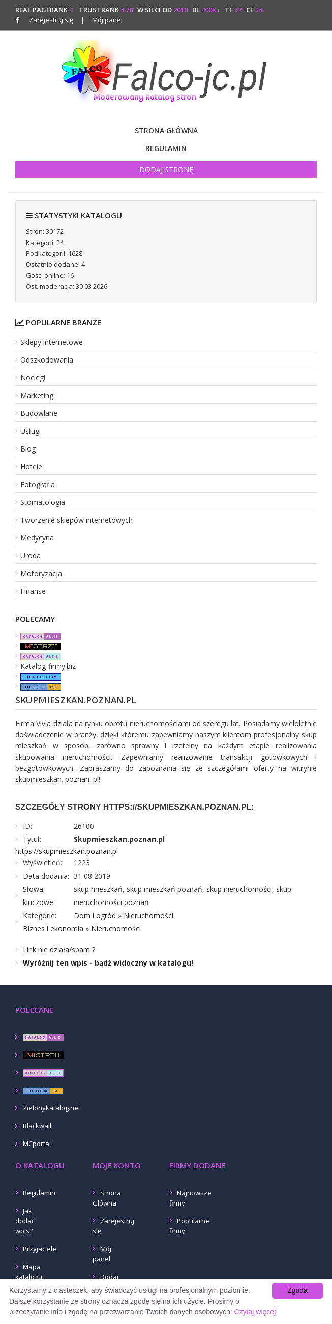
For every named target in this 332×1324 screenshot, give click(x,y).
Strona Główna (166, 130)
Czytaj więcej (255, 1312)
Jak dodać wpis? (25, 1221)
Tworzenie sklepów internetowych (76, 520)
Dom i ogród (95, 915)
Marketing (36, 395)
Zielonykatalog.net (51, 1107)
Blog (28, 449)
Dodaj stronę (166, 169)
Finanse (33, 591)
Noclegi (32, 377)
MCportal (37, 1143)
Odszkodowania (46, 360)
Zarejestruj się (51, 19)
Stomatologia (42, 502)
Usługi (30, 431)
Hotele (31, 466)
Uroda (30, 555)
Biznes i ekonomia (53, 929)
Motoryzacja (41, 573)
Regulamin (166, 148)
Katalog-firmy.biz (48, 666)
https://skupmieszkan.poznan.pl (66, 851)
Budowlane (38, 413)
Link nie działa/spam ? (59, 949)
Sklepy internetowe (51, 342)
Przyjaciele (39, 1248)
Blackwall (37, 1125)
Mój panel (102, 19)
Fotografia (37, 484)
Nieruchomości (148, 915)
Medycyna (37, 538)
